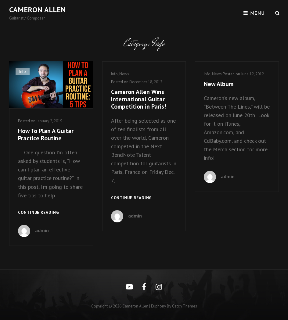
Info (22, 71)
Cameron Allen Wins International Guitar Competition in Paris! (138, 99)
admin (42, 230)
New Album (218, 84)
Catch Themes (184, 306)
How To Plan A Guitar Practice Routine (46, 134)
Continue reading (38, 212)
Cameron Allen (37, 9)
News (124, 74)
